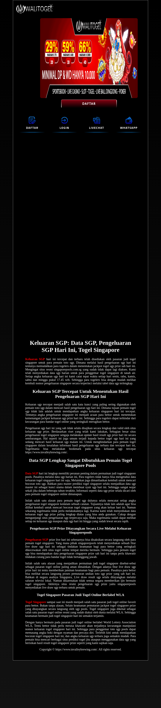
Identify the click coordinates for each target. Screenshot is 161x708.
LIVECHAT (96, 127)
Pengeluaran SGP (36, 539)
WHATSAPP (128, 127)
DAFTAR (89, 104)
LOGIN (64, 127)
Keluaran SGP (35, 359)
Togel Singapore (35, 602)
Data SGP (31, 473)
